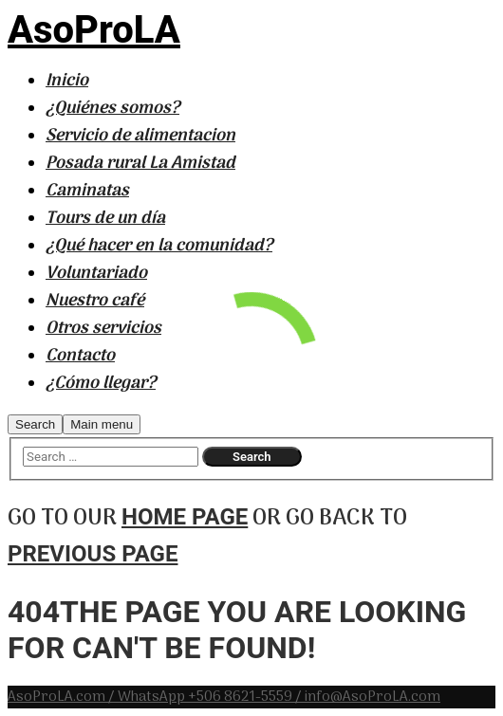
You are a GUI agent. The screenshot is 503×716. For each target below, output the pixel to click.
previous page (92, 554)
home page (184, 517)
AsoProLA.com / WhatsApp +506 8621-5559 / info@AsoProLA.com (224, 697)
